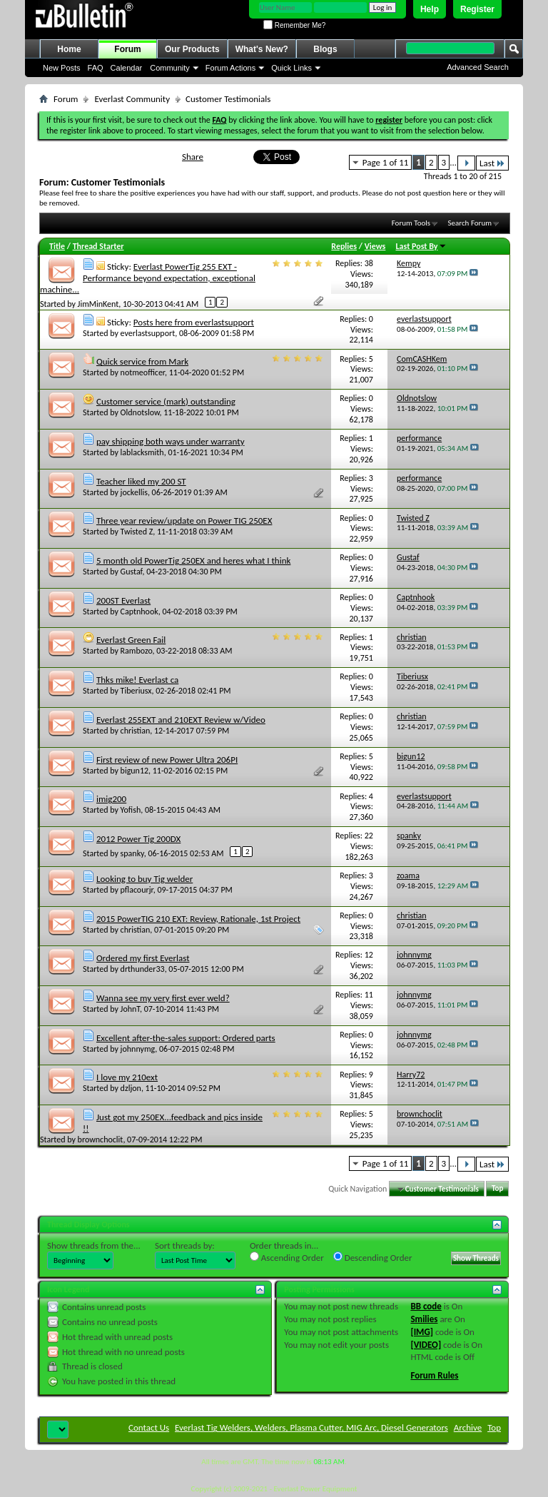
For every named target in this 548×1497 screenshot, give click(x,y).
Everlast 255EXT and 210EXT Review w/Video (180, 719)
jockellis (134, 492)
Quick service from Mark (142, 361)
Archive (468, 1427)
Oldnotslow (140, 412)
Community (170, 68)
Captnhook (139, 611)
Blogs (325, 49)
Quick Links (291, 68)
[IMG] (421, 1331)
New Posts (62, 68)
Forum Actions (230, 68)
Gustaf (132, 572)
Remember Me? (294, 25)
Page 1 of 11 (385, 162)
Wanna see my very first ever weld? (163, 998)
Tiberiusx (136, 691)
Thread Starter (98, 246)
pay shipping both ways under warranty (170, 441)
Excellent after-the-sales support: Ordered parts (185, 1037)
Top (497, 1189)
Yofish (131, 810)
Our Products (192, 49)
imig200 (111, 798)
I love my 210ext (127, 1077)
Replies (344, 246)
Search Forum (470, 223)
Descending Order (372, 1257)
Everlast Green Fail (131, 639)
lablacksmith (142, 452)
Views (375, 246)
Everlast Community (132, 98)
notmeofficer (143, 372)
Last (492, 163)
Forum (127, 49)
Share (192, 156)
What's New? (261, 49)
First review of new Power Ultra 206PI (167, 759)
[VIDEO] (425, 1344)
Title (57, 246)
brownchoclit (100, 1140)
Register (477, 9)
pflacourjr (137, 890)
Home (69, 49)
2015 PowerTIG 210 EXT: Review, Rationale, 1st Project (198, 918)
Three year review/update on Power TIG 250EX (184, 520)
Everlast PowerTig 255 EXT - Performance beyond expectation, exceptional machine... (147, 278)
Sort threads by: (185, 1245)
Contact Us (148, 1427)
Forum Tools (411, 223)
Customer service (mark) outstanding (165, 401)
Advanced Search (478, 67)
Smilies (423, 1319)
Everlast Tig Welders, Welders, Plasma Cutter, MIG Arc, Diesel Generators (311, 1427)
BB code (425, 1306)
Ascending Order (287, 1257)
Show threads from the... (94, 1245)
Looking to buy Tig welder (144, 878)
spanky (132, 853)
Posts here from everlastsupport (193, 322)
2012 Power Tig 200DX (138, 838)
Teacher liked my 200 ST (141, 481)
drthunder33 (143, 969)
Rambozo (137, 651)
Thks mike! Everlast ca (137, 679)
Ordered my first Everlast (143, 958)
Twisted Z (137, 532)
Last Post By (421, 246)
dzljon (131, 1088)
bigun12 (134, 771)
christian (136, 731)
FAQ (95, 68)
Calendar (127, 68)
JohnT (130, 1009)
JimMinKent (98, 304)
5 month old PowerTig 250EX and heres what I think (193, 560)
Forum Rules (434, 1375)
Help (429, 9)
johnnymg (138, 1049)
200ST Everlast (123, 600)
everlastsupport (148, 333)
